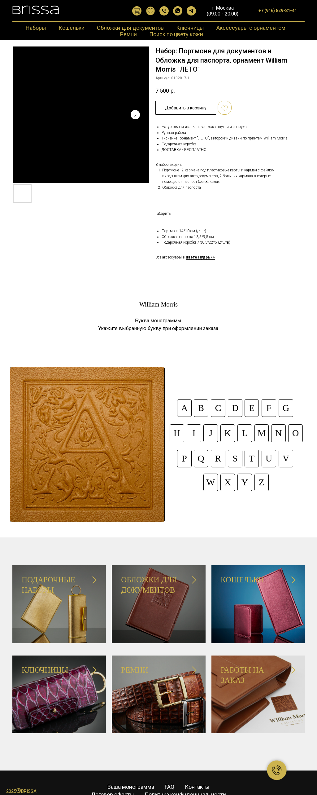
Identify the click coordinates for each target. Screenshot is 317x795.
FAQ (169, 771)
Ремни (128, 34)
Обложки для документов (130, 27)
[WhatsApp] (177, 10)
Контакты (197, 771)
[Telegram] (191, 10)
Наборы (36, 27)
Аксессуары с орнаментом (250, 27)
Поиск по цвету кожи (176, 34)
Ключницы (190, 27)
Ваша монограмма (130, 771)
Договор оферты (112, 778)
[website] (136, 10)
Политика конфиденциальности (185, 778)
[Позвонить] (164, 10)
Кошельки (72, 27)
